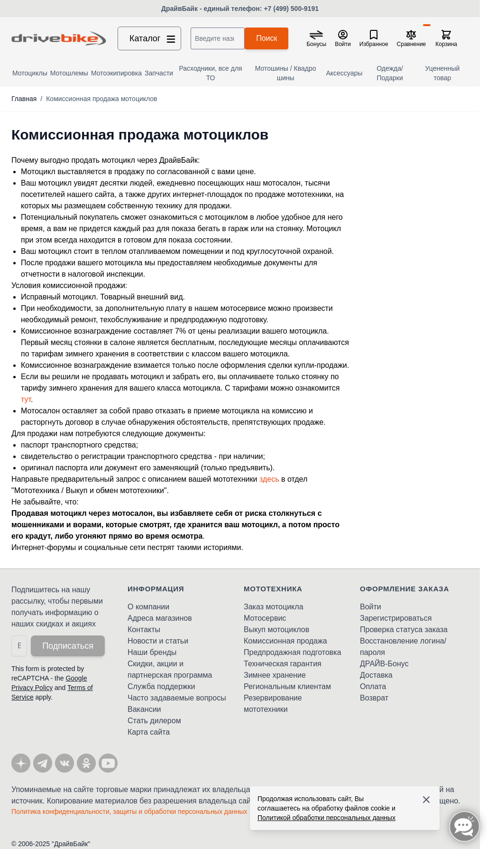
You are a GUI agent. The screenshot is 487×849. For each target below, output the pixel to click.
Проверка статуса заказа (404, 629)
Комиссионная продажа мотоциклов (101, 99)
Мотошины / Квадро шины (285, 73)
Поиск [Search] (266, 38)
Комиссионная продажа (285, 641)
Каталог (153, 38)
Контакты (144, 629)
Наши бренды (152, 652)
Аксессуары (344, 73)
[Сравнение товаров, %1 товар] (411, 38)
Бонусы (316, 44)
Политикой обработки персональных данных (326, 817)
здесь (269, 479)
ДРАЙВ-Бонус (384, 664)
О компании (148, 607)
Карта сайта (149, 732)
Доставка (376, 675)
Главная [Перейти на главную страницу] (24, 99)
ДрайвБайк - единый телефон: (212, 8)
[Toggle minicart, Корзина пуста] (446, 38)
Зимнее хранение (275, 675)
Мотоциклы (29, 73)
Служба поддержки (161, 686)
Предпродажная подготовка (292, 652)
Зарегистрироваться (396, 618)
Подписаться (67, 646)
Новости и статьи (158, 641)
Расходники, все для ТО (210, 73)
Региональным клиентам (287, 686)
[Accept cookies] (426, 799)
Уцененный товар (442, 73)
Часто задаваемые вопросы (177, 698)
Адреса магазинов (160, 618)
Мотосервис (265, 618)
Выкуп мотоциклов (276, 629)
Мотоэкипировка (116, 73)
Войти (370, 607)
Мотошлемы (69, 73)
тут (26, 399)
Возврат (374, 698)
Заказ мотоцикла (273, 607)
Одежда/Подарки (390, 73)
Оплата (373, 686)
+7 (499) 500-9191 (291, 8)
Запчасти (159, 73)
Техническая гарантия (283, 664)
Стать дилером (154, 721)
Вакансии (144, 709)
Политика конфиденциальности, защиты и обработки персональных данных (129, 811)
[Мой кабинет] (343, 38)
